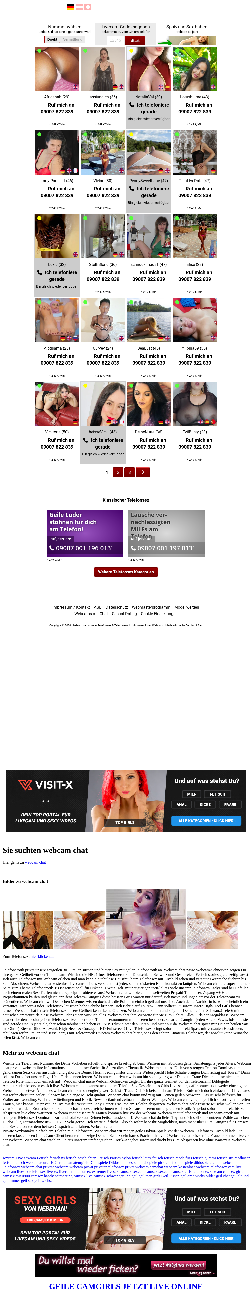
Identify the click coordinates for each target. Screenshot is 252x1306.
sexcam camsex (145, 1171)
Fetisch (42, 1158)
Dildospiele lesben (124, 1162)
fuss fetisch (195, 1158)
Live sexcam (26, 1158)
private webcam (56, 1167)
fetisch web (23, 1162)
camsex (126, 1171)
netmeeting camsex (70, 1176)
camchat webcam (164, 1167)
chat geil (230, 1176)
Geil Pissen (171, 1176)
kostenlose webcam (194, 1167)
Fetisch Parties (109, 1158)
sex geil (34, 1180)
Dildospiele (99, 1162)
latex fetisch (153, 1158)
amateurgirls (44, 1162)
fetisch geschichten (81, 1158)
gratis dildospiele (179, 1162)
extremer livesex (105, 1171)
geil (219, 1176)
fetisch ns (57, 1158)
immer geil (18, 1180)
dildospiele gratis (208, 1162)
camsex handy (42, 1176)
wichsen (48, 1180)
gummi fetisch (216, 1158)
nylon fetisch (132, 1158)
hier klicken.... (42, 956)
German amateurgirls (71, 1162)
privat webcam (137, 1167)
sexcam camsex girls (175, 1171)
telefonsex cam (223, 1167)
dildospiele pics (152, 1162)
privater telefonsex (109, 1167)
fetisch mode (174, 1158)
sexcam (9, 1158)
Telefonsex (11, 1167)
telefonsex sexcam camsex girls (218, 1171)
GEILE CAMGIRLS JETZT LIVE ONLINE (126, 1286)
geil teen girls (149, 1176)
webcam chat (35, 862)
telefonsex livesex (44, 1171)
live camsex (96, 1176)
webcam (229, 1162)
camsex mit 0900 (16, 1176)
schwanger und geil (122, 1176)
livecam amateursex (75, 1171)
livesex (22, 1171)
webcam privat (82, 1167)
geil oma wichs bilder (197, 1176)
